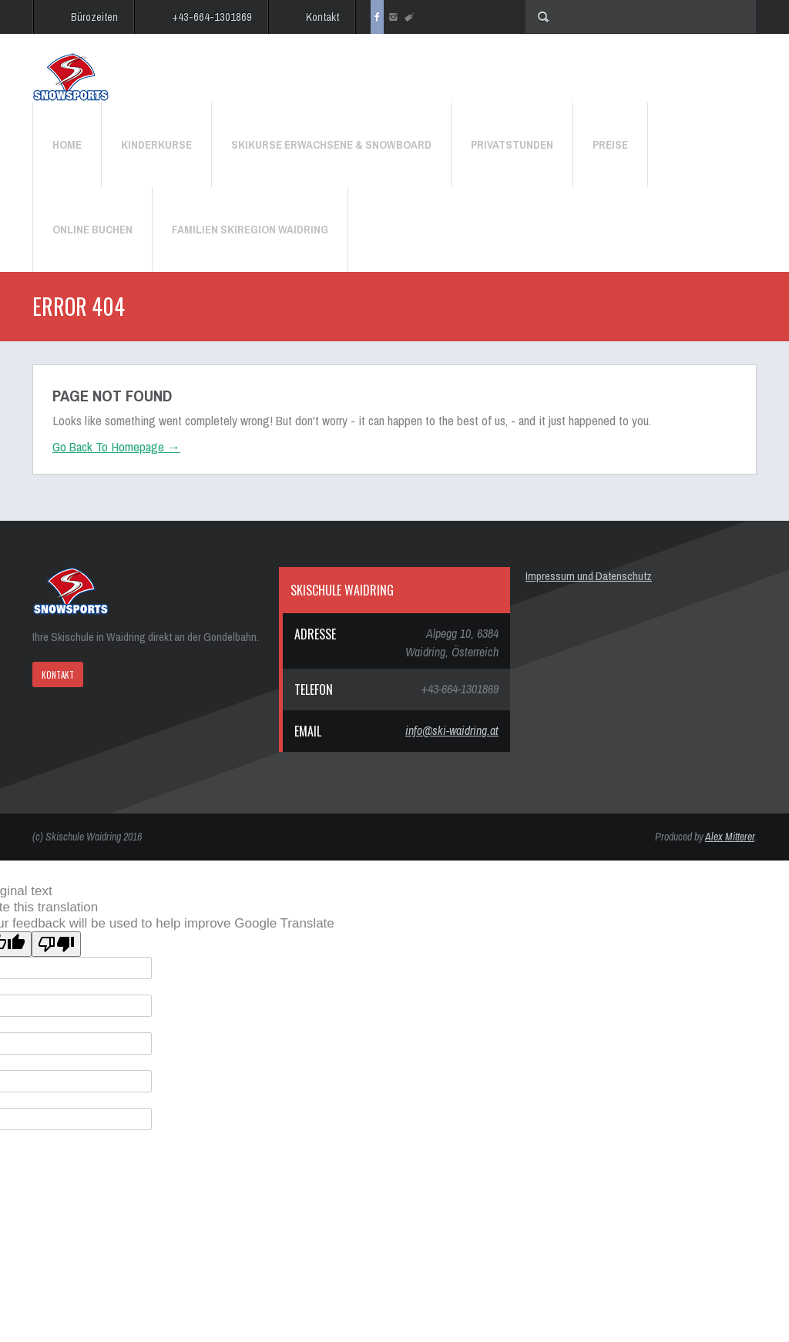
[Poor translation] (56, 944)
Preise (610, 144)
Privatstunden (512, 144)
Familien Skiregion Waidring (250, 229)
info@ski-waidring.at (452, 730)
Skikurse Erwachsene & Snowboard (331, 144)
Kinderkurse (156, 144)
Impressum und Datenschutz (588, 576)
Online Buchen (92, 229)
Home (67, 144)
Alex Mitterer (729, 837)
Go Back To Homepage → (116, 446)
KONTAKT (58, 675)
